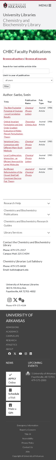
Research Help (12, 203)
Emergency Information (27, 425)
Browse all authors (13, 58)
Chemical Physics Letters (29, 111)
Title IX (27, 434)
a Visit (13, 394)
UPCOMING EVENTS (35, 364)
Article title (51, 71)
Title (6, 102)
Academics (12, 331)
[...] (26, 71)
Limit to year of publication (16, 75)
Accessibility (27, 438)
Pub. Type (41, 101)
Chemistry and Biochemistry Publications (20, 212)
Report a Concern (28, 429)
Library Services (13, 232)
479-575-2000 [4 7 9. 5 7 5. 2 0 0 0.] (38, 380)
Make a (12, 409)
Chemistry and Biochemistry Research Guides (26, 223)
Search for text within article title (19, 66)
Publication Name (30, 101)
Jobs (28, 451)
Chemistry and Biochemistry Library (22, 22)
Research (11, 340)
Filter (6, 86)
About (9, 349)
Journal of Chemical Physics (29, 172)
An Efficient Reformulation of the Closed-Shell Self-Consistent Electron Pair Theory (13, 175)
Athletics (11, 344)
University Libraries (19, 14)
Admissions (12, 327)
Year (49, 102)
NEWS (9, 362)
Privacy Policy (28, 443)
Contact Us (28, 447)
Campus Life (12, 336)
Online (12, 379)
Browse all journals (36, 58)
